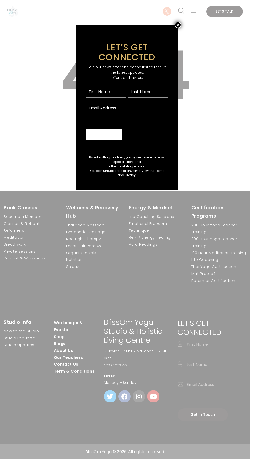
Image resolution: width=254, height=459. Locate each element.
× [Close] (178, 25)
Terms (159, 171)
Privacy (130, 175)
